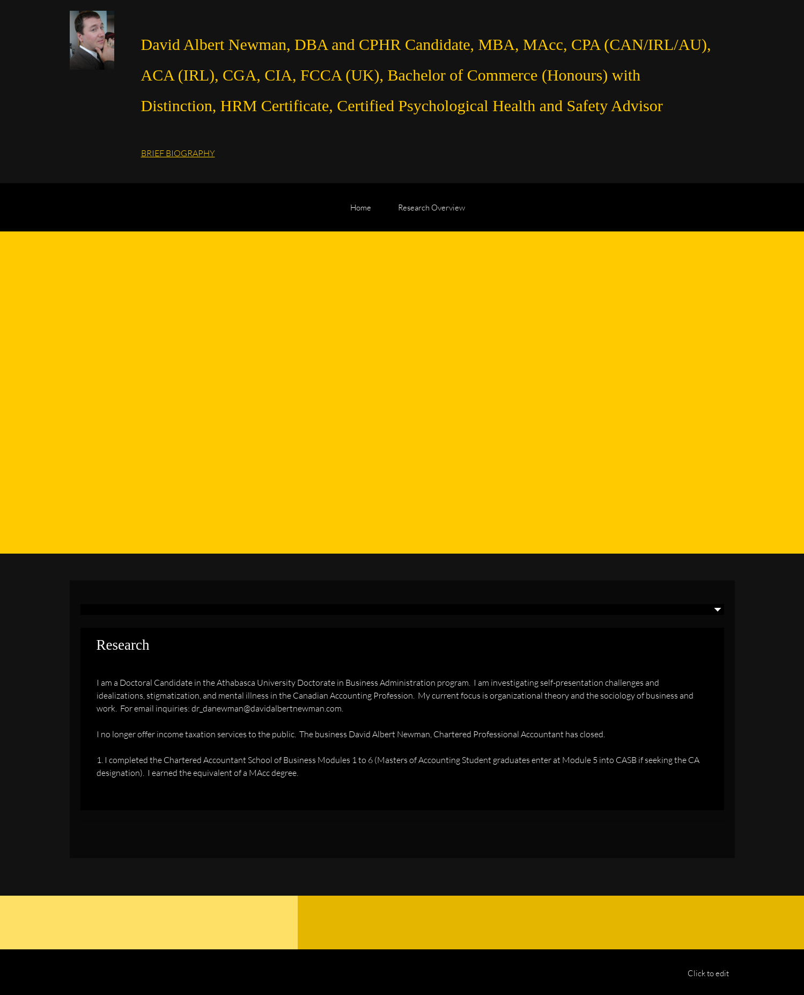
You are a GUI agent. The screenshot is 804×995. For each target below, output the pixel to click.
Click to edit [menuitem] (708, 973)
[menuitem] (360, 212)
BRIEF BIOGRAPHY (178, 153)
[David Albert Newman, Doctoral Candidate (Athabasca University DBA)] (92, 40)
